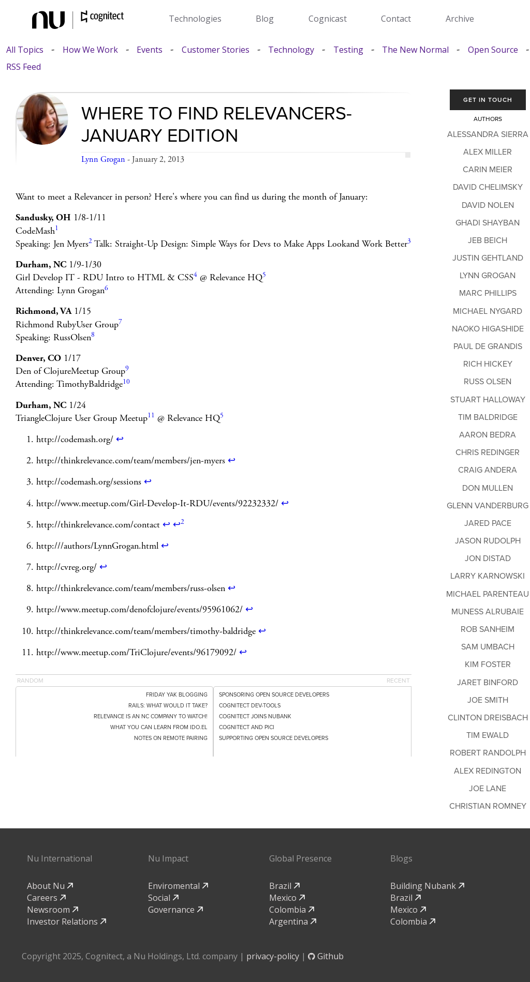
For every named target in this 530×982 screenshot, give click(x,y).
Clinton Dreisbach (488, 718)
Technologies (195, 18)
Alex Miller (487, 152)
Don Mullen (487, 488)
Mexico (287, 897)
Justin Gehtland (487, 258)
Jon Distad (488, 558)
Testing (348, 49)
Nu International (59, 858)
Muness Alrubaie (487, 612)
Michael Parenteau (487, 594)
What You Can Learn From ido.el (159, 727)
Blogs (401, 858)
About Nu (50, 886)
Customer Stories (215, 49)
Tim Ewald (487, 735)
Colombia (291, 909)
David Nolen (488, 205)
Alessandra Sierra (487, 134)
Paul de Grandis (487, 346)
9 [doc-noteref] (127, 368)
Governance (175, 909)
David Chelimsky (488, 187)
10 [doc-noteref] (126, 381)
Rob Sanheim (487, 629)
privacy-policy (272, 956)
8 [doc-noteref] (93, 334)
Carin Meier (487, 169)
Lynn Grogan (103, 159)
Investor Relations (66, 921)
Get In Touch (487, 99)
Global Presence (300, 858)
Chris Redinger (487, 452)
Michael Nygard (487, 311)
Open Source (493, 49)
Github (326, 956)
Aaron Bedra (487, 435)
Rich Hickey (487, 364)
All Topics (24, 49)
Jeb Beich (487, 240)
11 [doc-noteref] (151, 415)
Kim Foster (488, 664)
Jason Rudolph (488, 541)
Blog (265, 18)
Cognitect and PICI (246, 727)
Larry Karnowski (487, 576)
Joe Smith (487, 700)
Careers (46, 897)
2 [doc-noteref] (90, 241)
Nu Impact (168, 858)
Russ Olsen (487, 381)
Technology (291, 49)
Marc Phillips (488, 293)
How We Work (90, 49)
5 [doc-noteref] (264, 274)
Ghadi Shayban (487, 223)
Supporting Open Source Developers (273, 738)
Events (150, 49)
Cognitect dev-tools (250, 705)
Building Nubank (427, 886)
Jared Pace (487, 523)
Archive (460, 18)
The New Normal (415, 49)
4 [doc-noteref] (195, 274)
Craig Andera (487, 470)
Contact (396, 18)
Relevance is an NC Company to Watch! (151, 716)
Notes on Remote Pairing (171, 738)
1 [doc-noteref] (56, 228)
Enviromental (178, 886)
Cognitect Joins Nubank (255, 716)
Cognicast (327, 18)
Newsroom (52, 909)
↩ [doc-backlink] (120, 439)
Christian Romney (487, 806)
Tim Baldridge (488, 417)
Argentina (292, 921)
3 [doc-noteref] (409, 241)
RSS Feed (23, 67)
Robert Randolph (488, 753)
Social (163, 897)
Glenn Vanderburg (487, 506)
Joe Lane (487, 788)
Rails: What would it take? (168, 705)
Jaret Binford (487, 682)
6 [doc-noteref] (106, 288)
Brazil (284, 886)
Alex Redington (487, 771)
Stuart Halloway (487, 400)
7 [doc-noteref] (120, 322)
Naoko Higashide (488, 329)
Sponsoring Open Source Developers (274, 694)
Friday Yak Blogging (177, 694)
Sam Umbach (487, 647)
